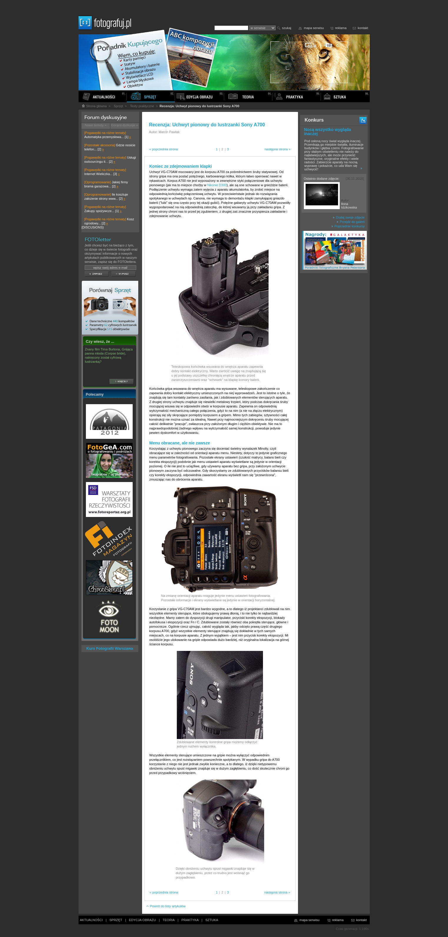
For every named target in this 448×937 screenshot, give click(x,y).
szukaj (286, 28)
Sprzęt (118, 106)
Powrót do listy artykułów (166, 906)
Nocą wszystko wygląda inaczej (327, 131)
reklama (341, 28)
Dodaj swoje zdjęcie (348, 217)
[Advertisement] (333, 368)
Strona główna (94, 106)
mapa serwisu (314, 28)
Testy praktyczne (142, 106)
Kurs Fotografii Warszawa (109, 648)
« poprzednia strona (163, 149)
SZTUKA (211, 920)
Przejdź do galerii (350, 222)
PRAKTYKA (190, 920)
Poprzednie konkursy (348, 226)
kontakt (363, 28)
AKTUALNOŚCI (91, 920)
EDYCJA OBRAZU (142, 920)
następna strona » (277, 149)
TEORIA (169, 920)
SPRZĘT (115, 920)
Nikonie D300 (217, 185)
